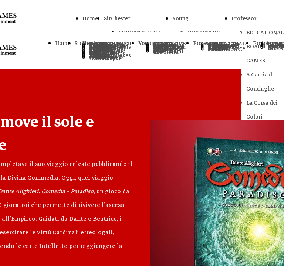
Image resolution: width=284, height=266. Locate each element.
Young (180, 18)
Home (90, 18)
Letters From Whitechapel (105, 57)
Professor (243, 18)
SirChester (117, 18)
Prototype (265, 43)
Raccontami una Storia (168, 51)
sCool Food (222, 49)
